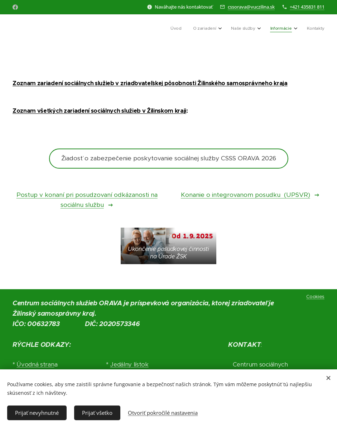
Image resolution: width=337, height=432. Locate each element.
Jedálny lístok (129, 364)
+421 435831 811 (307, 7)
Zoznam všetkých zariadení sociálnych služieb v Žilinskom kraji (99, 111)
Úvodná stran (35, 364)
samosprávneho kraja (256, 83)
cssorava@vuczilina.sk (251, 7)
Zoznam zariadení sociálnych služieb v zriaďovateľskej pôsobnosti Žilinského (119, 83)
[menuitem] (270, 29)
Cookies (315, 296)
